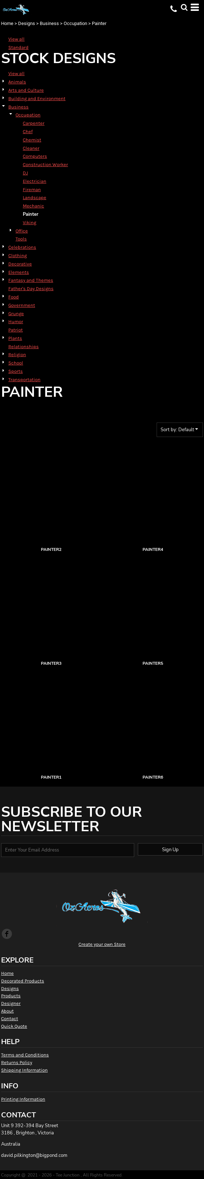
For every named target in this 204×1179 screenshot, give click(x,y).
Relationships (23, 346)
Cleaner (31, 148)
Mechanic (33, 206)
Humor (15, 321)
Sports (15, 371)
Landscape (34, 197)
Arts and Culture (26, 90)
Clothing (17, 255)
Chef (28, 131)
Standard (18, 47)
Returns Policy (16, 1062)
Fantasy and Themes (30, 280)
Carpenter (33, 123)
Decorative (20, 264)
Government (21, 305)
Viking (29, 222)
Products (11, 995)
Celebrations (22, 247)
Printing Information (23, 1099)
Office (22, 231)
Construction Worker (45, 164)
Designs (26, 23)
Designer (11, 1003)
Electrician (34, 181)
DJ (25, 173)
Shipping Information (24, 1070)
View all (16, 39)
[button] (184, 7)
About (7, 1011)
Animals (17, 81)
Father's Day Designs (31, 288)
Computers (35, 156)
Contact (9, 1018)
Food (13, 297)
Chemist (32, 140)
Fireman (32, 189)
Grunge (16, 313)
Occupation (75, 23)
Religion (17, 354)
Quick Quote (14, 1026)
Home (7, 23)
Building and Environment (36, 98)
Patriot (15, 330)
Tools (21, 239)
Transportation (24, 379)
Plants (15, 338)
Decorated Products (22, 981)
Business (49, 23)
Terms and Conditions (25, 1055)
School (15, 363)
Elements (18, 272)
